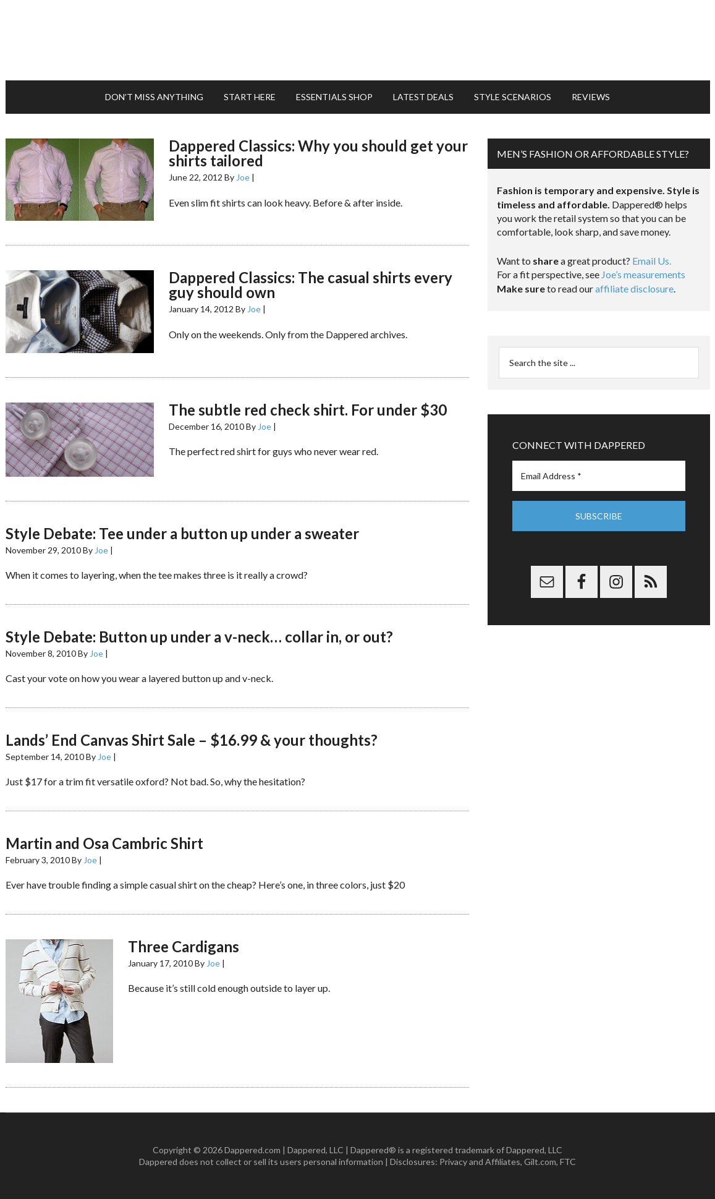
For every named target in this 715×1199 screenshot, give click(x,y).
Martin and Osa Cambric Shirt (104, 843)
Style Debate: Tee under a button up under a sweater (182, 533)
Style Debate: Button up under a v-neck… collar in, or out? (199, 637)
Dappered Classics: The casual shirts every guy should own (310, 284)
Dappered (358, 40)
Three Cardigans (183, 946)
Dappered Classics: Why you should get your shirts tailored (318, 153)
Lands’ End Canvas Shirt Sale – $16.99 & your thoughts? (192, 740)
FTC (568, 1161)
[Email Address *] (598, 476)
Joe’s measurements (643, 274)
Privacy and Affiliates (479, 1161)
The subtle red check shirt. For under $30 (308, 410)
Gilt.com (540, 1161)
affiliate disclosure (634, 288)
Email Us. (651, 261)
